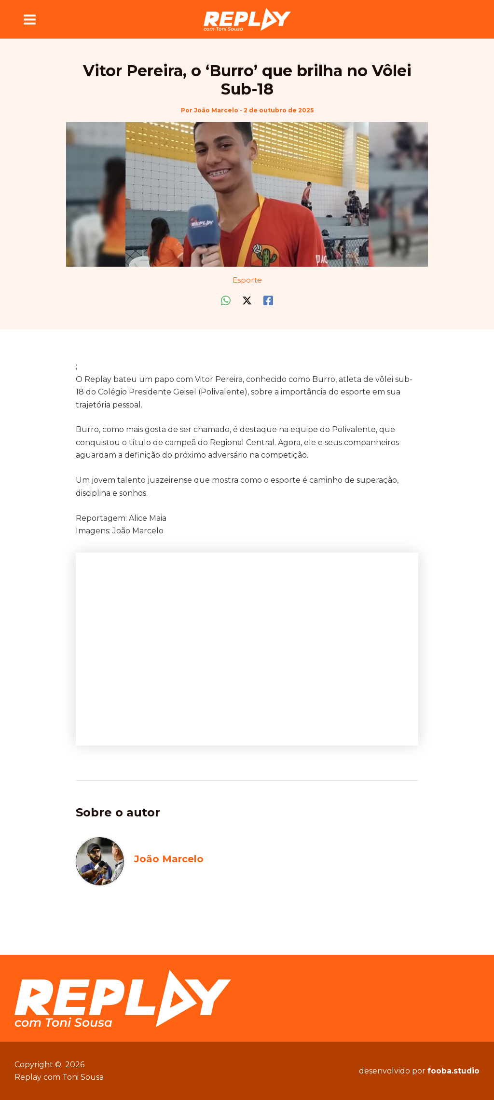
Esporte (247, 279)
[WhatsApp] (226, 300)
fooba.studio (453, 1070)
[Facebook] (268, 300)
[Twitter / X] (247, 300)
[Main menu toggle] (29, 19)
